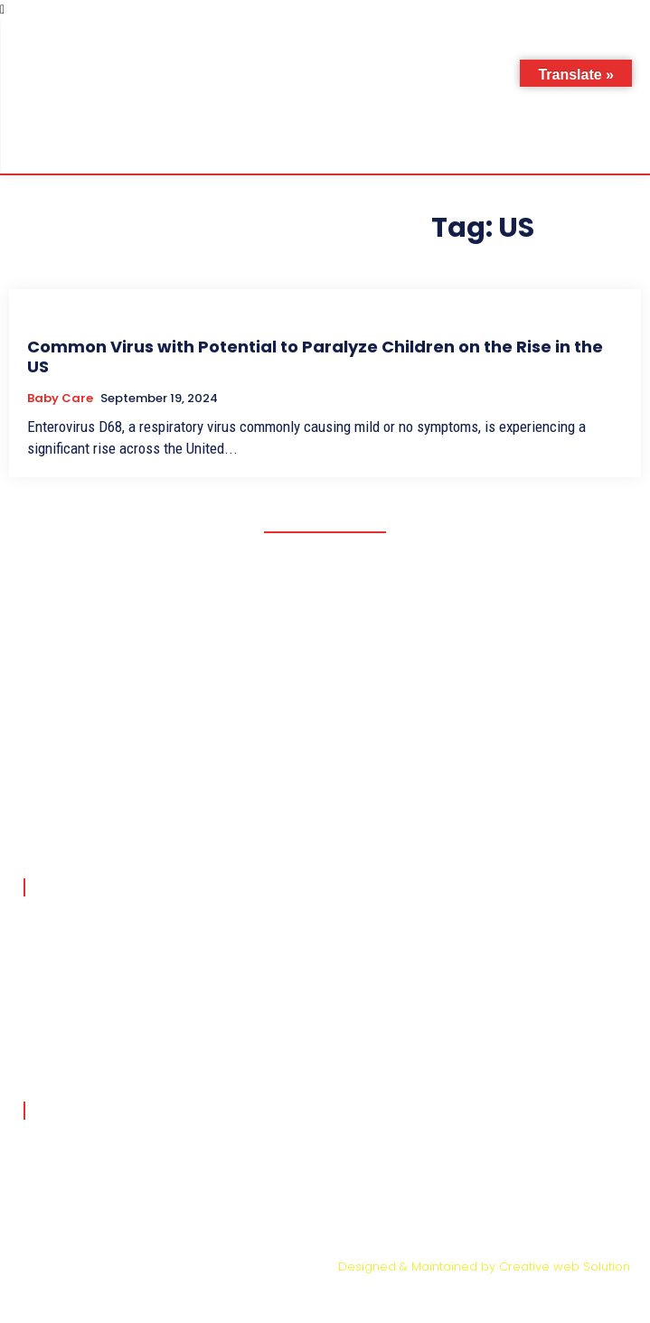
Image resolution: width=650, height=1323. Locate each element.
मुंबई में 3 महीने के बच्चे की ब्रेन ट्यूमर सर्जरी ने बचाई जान (185, 917)
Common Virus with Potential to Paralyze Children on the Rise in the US (315, 356)
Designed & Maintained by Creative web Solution (484, 1266)
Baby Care (60, 398)
